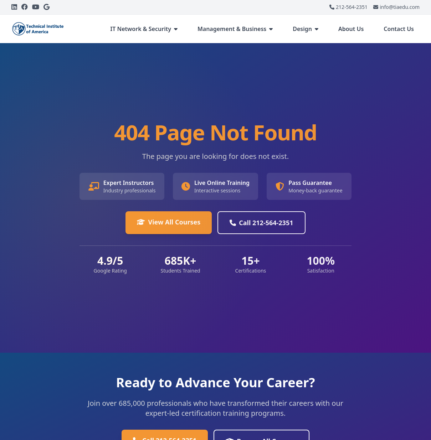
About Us (351, 29)
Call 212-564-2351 (261, 222)
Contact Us (399, 29)
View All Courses (168, 222)
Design (305, 29)
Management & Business (235, 29)
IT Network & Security (144, 29)
